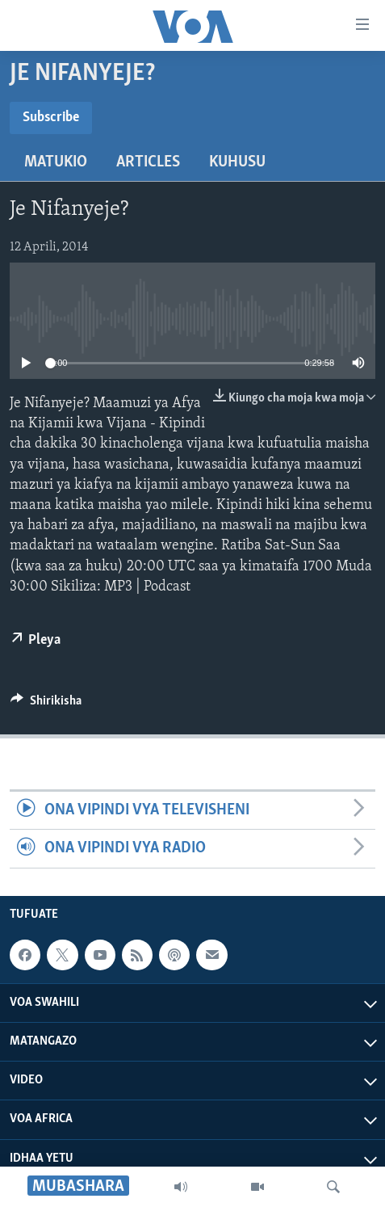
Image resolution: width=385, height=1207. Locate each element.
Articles (148, 162)
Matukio (55, 162)
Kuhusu (237, 162)
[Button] (46, 704)
